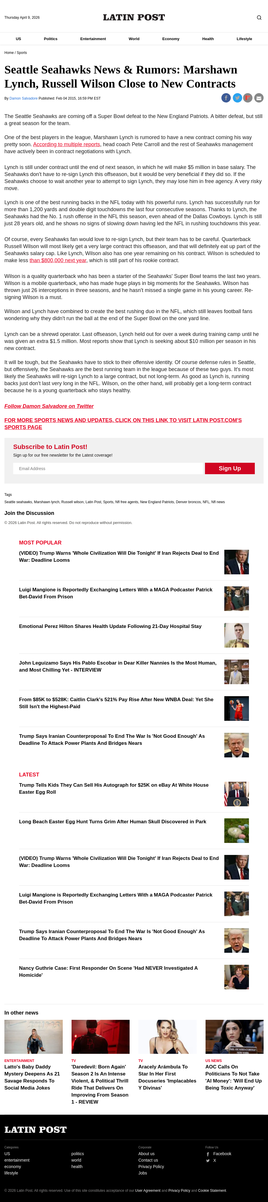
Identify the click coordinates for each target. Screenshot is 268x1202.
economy (12, 1166)
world (76, 1160)
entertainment (17, 1160)
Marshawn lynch (47, 502)
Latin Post (134, 17)
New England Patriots (157, 502)
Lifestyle (244, 39)
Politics (50, 39)
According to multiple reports (66, 144)
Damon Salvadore (23, 98)
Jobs (142, 1173)
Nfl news (218, 502)
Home (9, 53)
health (77, 1166)
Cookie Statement (212, 1191)
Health (208, 39)
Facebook (222, 1153)
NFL (206, 502)
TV (74, 1061)
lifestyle (11, 1173)
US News (214, 1061)
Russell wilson (72, 502)
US (18, 39)
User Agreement (148, 1191)
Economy (170, 39)
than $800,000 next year (58, 260)
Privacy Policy (151, 1166)
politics (78, 1153)
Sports (22, 53)
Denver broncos (188, 502)
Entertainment (93, 39)
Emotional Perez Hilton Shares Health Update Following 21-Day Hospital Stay (110, 626)
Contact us (148, 1160)
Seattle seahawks (18, 502)
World (134, 39)
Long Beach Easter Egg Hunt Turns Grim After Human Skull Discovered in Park (112, 821)
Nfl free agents (126, 502)
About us (146, 1153)
